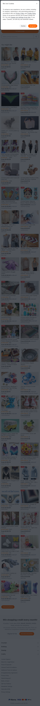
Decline (23, 26)
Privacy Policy (20, 13)
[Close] (36, 3)
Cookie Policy (31, 13)
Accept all (33, 26)
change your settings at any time (20, 17)
